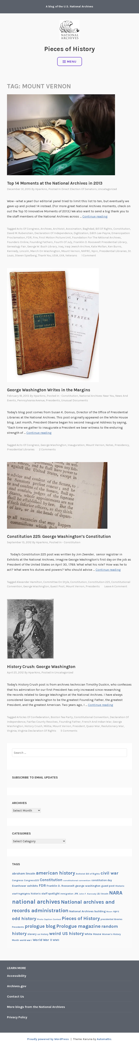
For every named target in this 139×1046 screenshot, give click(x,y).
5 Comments (69, 730)
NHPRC (85, 251)
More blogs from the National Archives (36, 1007)
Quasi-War (93, 726)
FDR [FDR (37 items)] (42, 886)
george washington (53, 445)
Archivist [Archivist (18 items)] (80, 874)
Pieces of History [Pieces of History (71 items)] (81, 918)
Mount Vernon (70, 251)
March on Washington (45, 251)
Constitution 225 (99, 582)
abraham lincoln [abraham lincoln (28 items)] (23, 873)
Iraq (60, 246)
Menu (69, 61)
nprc (94, 251)
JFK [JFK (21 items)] (76, 893)
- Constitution (69, 396)
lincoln (24, 251)
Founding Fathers (41, 242)
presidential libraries (113, 251)
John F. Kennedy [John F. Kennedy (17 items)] (87, 893)
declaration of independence (53, 233)
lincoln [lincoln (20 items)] (104, 893)
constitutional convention (91, 717)
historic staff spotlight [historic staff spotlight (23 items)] (45, 893)
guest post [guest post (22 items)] (108, 885)
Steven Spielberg (26, 255)
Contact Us (15, 996)
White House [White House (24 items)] (93, 934)
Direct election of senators (79, 189)
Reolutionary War (112, 726)
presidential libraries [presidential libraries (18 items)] (111, 919)
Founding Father (70, 721)
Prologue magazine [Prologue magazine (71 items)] (78, 926)
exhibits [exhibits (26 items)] (32, 886)
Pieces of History (69, 49)
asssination (73, 228)
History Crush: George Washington (41, 666)
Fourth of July (63, 242)
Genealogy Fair (16, 246)
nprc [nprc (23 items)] (116, 911)
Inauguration (76, 445)
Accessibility (16, 976)
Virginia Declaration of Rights (37, 730)
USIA (55, 255)
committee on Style (56, 582)
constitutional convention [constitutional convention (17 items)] (77, 880)
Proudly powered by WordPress (48, 1039)
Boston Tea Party (62, 717)
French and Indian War (97, 721)
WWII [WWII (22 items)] (56, 940)
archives (46, 228)
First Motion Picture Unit (55, 237)
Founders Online (17, 242)
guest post (57, 586)
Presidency (122, 445)
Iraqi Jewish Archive (77, 246)
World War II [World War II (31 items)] (42, 940)
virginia (12, 730)
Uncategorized (107, 189)
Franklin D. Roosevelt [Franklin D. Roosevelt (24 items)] (60, 885)
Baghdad (88, 228)
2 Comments (47, 449)
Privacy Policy (17, 1017)
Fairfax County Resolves (42, 721)
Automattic (104, 1039)
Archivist (59, 228)
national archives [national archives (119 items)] (36, 901)
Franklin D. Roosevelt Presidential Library (100, 242)
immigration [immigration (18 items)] (66, 893)
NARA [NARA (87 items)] (115, 893)
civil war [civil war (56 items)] (109, 873)
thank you (44, 255)
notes (109, 445)
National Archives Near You (96, 396)
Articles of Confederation (33, 717)
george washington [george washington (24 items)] (87, 885)
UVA (61, 255)
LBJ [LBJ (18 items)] (98, 893)
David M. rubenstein (20, 233)
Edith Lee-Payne (100, 233)
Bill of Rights (103, 228)
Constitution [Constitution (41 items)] (51, 880)
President (78, 726)
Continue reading (95, 216)
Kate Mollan (99, 246)
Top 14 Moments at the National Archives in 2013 (54, 183)
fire (35, 237)
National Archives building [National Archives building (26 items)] (87, 911)
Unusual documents (74, 400)
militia (47, 726)
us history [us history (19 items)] (42, 934)
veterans (71, 255)
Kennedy (12, 251)
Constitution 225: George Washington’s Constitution (59, 536)
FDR (29, 237)
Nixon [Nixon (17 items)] (109, 911)
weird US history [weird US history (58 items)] (66, 933)
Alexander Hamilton (29, 582)
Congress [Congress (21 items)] (17, 880)
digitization (81, 233)
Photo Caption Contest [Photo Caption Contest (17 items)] (49, 919)
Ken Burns (114, 246)
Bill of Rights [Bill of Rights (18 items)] (93, 874)
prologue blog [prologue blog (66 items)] (40, 926)
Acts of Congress (28, 228)
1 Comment (89, 255)
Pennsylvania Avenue (31, 400)
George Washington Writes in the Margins (48, 390)
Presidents (53, 400)
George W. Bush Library (42, 246)
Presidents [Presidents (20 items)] (18, 927)
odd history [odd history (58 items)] (24, 918)
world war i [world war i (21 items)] (26, 940)
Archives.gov (16, 986)
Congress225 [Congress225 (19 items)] (31, 880)
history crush (33, 726)
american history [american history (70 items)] (55, 873)
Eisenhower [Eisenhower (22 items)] (19, 885)
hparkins (41, 189)
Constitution (121, 228)
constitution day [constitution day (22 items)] (101, 880)
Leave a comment (115, 586)
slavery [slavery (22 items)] (32, 934)
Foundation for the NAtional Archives (96, 237)
